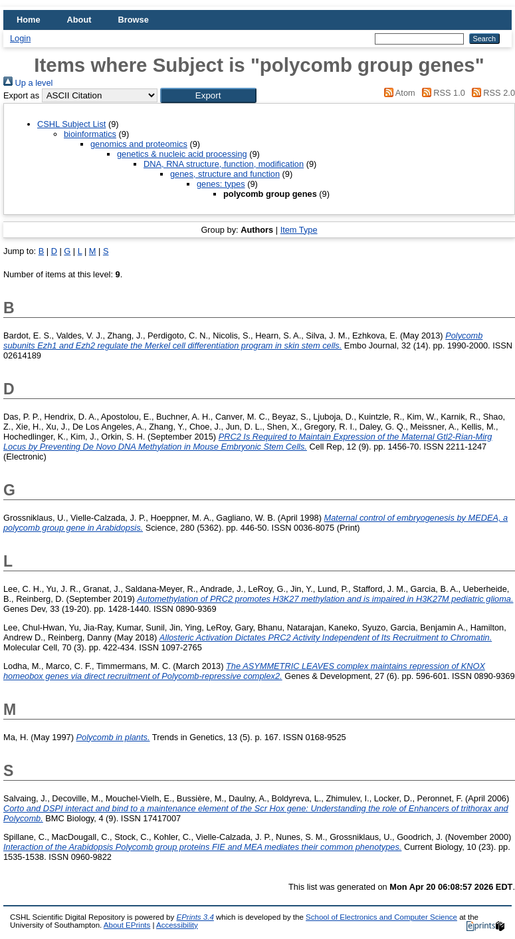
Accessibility (177, 925)
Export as (21, 95)
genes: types (221, 184)
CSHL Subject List (71, 124)
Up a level (27, 83)
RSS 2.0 (491, 93)
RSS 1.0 (441, 93)
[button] (208, 95)
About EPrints (127, 925)
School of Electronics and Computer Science (381, 917)
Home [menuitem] (29, 20)
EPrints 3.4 (194, 917)
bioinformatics (90, 134)
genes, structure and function (225, 174)
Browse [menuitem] (133, 20)
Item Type (299, 230)
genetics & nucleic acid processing (182, 154)
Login (20, 38)
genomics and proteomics (138, 144)
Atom (397, 93)
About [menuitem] (79, 20)
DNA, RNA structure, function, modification (224, 164)
